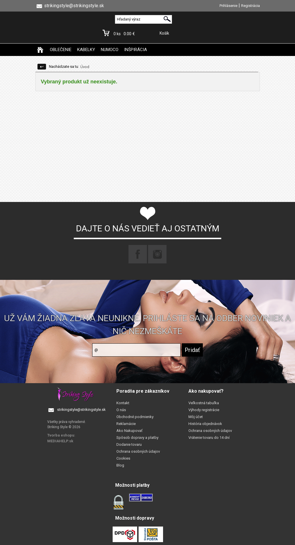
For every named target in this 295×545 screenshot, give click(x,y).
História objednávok (205, 424)
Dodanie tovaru (129, 444)
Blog (120, 465)
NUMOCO (109, 49)
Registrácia (250, 5)
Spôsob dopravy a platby (137, 437)
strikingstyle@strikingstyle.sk (81, 409)
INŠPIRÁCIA (135, 49)
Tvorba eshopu (60, 435)
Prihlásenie (228, 5)
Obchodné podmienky (135, 417)
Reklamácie (126, 424)
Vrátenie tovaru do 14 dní (209, 437)
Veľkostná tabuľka (203, 403)
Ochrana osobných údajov (138, 451)
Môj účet (195, 417)
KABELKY (86, 49)
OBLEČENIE (60, 49)
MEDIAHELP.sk (60, 441)
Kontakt (122, 403)
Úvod (84, 67)
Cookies (123, 458)
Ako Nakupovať (129, 430)
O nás (121, 410)
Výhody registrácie (203, 410)
